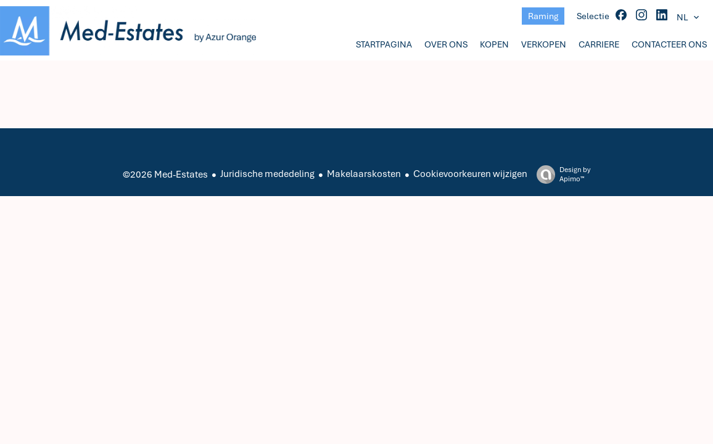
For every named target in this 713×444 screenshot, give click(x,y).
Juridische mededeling (267, 174)
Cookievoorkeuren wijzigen (470, 174)
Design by (560, 174)
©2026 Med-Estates (165, 174)
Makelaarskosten (364, 174)
